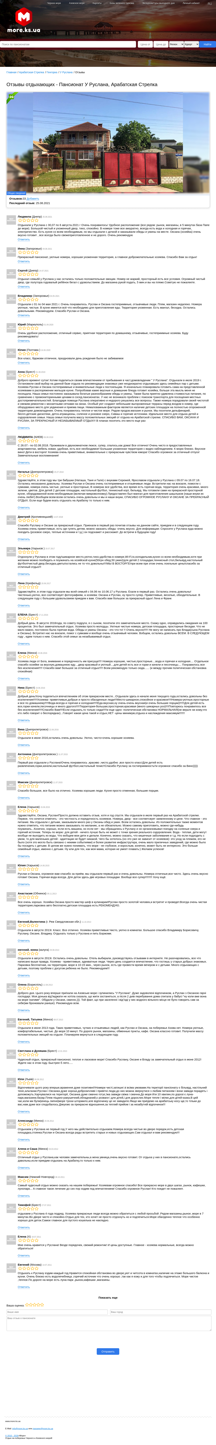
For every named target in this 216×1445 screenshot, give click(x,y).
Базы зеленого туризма (122, 3)
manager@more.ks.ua (42, 1428)
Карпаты (97, 3)
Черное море (54, 3)
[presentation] (108, 1339)
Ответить (24, 239)
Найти (207, 44)
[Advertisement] (108, 1385)
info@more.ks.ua (20, 1428)
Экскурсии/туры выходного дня (158, 3)
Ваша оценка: (16, 1305)
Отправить (107, 1351)
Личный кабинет (191, 3)
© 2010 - (11, 1436)
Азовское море (77, 3)
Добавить (33, 198)
